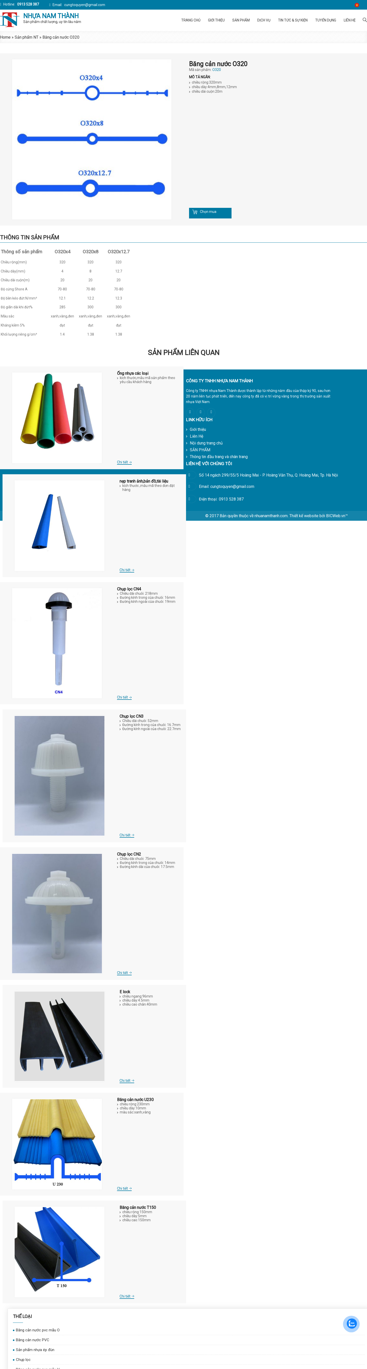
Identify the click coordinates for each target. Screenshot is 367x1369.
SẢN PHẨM (241, 20)
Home (5, 37)
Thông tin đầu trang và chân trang (219, 456)
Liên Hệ (350, 20)
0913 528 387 (27, 4)
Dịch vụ (263, 20)
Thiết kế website (303, 515)
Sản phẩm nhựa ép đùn (35, 1350)
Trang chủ (190, 20)
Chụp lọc (23, 1359)
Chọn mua (208, 212)
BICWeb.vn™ (337, 515)
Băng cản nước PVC (32, 1340)
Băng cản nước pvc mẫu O (38, 1330)
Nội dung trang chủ (206, 443)
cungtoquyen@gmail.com (84, 5)
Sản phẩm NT (26, 37)
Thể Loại (22, 1316)
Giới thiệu (216, 20)
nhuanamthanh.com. (271, 515)
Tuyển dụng (325, 20)
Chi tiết (122, 462)
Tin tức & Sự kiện (293, 20)
